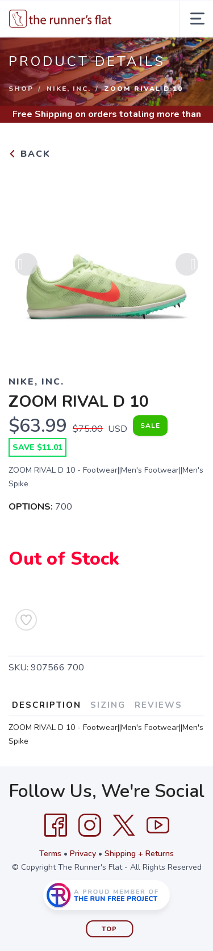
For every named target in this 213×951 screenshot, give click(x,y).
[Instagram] (90, 825)
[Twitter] (124, 825)
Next (187, 267)
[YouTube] (158, 825)
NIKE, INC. (69, 88)
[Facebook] (56, 825)
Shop (21, 88)
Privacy (83, 853)
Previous (26, 267)
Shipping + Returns (139, 853)
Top (109, 929)
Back (30, 154)
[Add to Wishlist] (26, 620)
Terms (50, 853)
